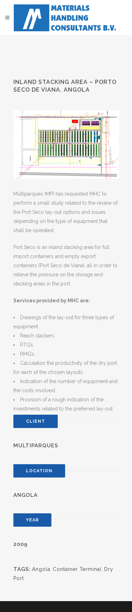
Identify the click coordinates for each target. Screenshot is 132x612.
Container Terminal (77, 569)
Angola (41, 569)
